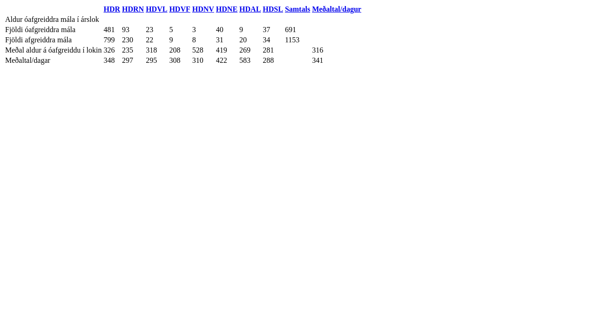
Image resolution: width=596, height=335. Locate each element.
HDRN (133, 9)
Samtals (297, 9)
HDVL (156, 9)
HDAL (250, 9)
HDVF (179, 9)
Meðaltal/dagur (336, 9)
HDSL (273, 9)
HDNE (226, 9)
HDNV (203, 9)
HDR (112, 9)
